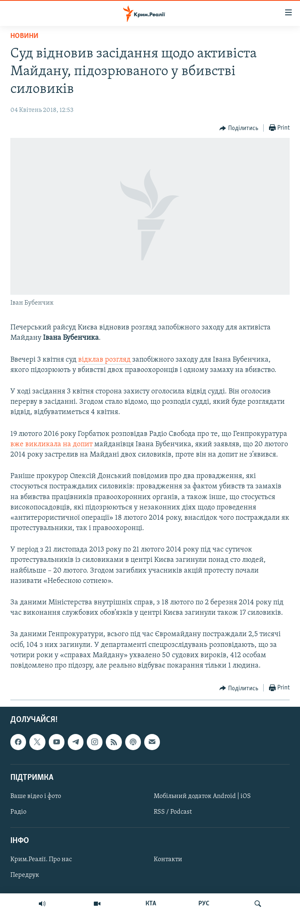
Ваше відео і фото (35, 796)
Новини (24, 36)
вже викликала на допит (52, 444)
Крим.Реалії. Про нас (41, 860)
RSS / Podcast (173, 812)
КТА (150, 903)
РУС (204, 903)
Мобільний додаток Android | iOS (202, 796)
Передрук (24, 875)
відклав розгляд (105, 360)
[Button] (238, 128)
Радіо (18, 812)
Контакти (168, 860)
